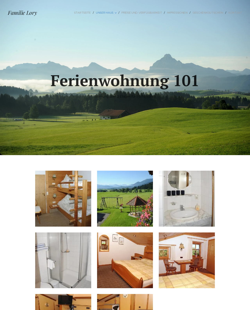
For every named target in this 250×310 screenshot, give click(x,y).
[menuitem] (84, 13)
